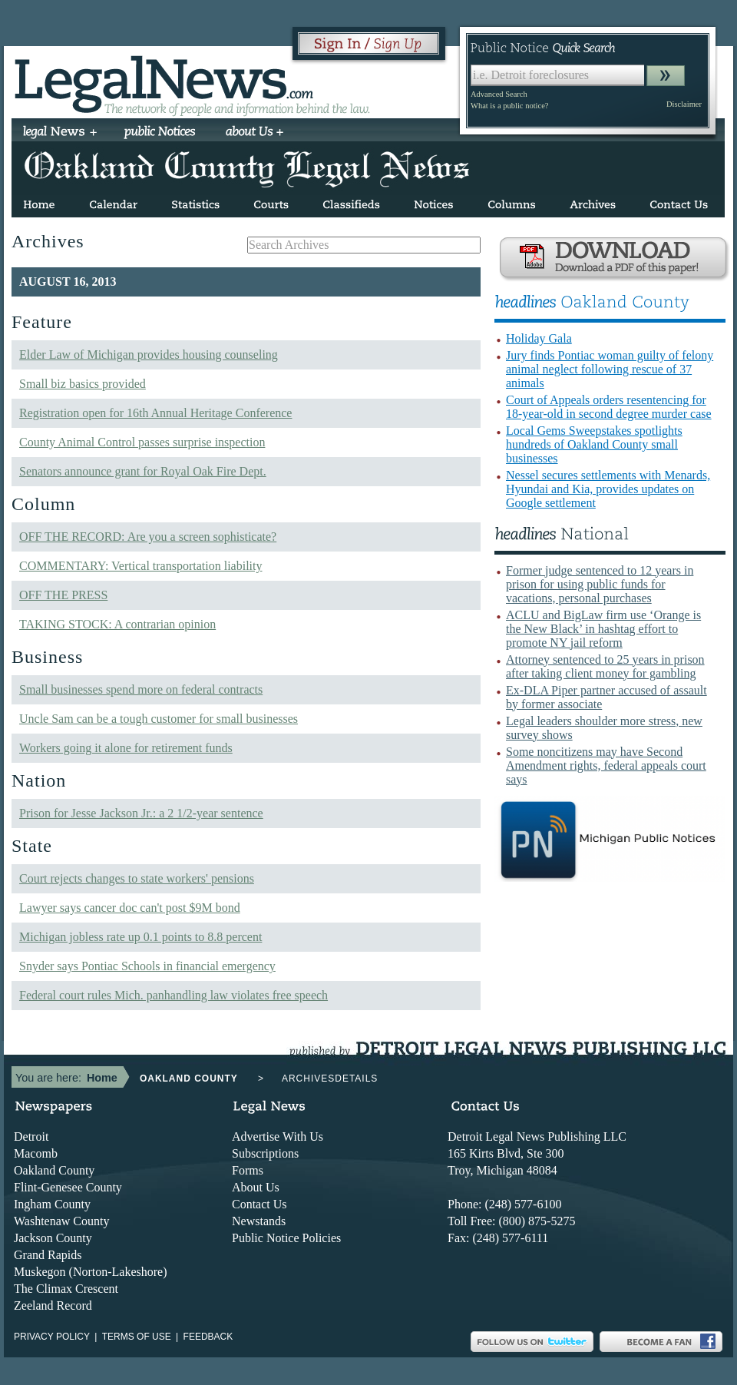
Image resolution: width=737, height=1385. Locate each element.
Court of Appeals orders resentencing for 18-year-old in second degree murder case (609, 406)
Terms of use (136, 1336)
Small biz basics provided (82, 383)
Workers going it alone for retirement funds (126, 747)
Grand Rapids (47, 1254)
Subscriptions (265, 1153)
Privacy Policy (52, 1336)
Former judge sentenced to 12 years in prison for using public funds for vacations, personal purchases (599, 584)
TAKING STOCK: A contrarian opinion (117, 624)
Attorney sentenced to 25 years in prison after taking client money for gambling (605, 666)
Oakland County (54, 1170)
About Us (255, 1187)
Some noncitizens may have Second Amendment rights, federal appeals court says (606, 765)
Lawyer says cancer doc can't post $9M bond (129, 907)
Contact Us (259, 1204)
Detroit (31, 1136)
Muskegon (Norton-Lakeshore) (90, 1271)
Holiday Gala (539, 338)
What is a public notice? (509, 105)
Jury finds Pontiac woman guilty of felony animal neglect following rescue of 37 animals (609, 369)
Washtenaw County (61, 1221)
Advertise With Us (277, 1136)
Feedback (208, 1336)
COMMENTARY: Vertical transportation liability (140, 565)
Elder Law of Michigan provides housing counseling (148, 354)
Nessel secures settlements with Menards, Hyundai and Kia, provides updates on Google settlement (608, 489)
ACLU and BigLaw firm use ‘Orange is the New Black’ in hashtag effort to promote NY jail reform (603, 628)
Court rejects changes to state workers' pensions (136, 878)
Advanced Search (499, 94)
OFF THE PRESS (63, 594)
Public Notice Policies (286, 1237)
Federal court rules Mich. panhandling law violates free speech (173, 995)
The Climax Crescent (66, 1288)
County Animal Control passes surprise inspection (142, 442)
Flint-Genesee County (68, 1187)
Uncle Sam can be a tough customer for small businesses (158, 718)
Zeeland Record (53, 1305)
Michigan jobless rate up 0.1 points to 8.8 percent (140, 936)
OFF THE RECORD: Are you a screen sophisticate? (147, 536)
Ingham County (52, 1204)
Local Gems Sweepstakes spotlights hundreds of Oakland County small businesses (594, 444)
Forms (247, 1170)
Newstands (259, 1221)
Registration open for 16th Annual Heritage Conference (155, 412)
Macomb (36, 1153)
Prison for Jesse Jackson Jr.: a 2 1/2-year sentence (141, 813)
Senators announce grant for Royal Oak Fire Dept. (142, 471)
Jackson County (53, 1237)
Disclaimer (684, 104)
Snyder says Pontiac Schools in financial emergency (147, 965)
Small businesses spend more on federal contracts (141, 689)
